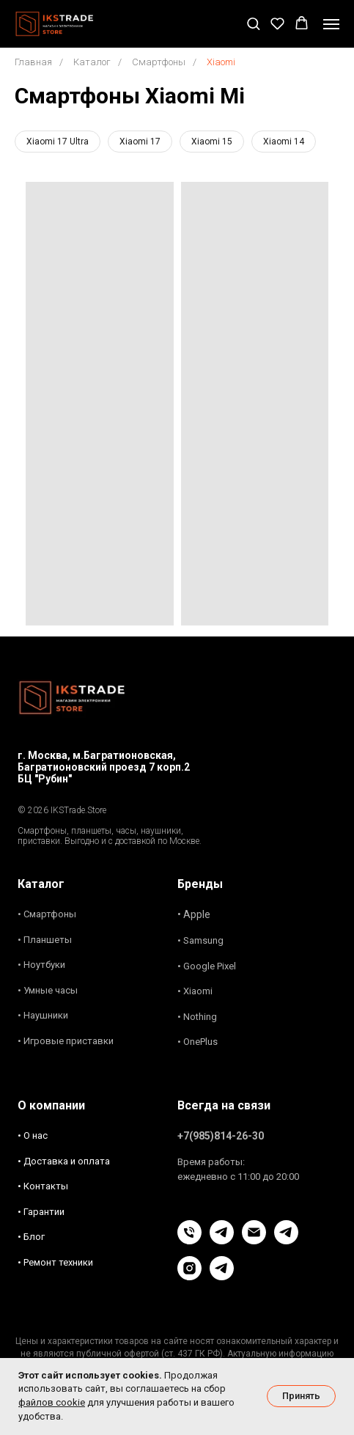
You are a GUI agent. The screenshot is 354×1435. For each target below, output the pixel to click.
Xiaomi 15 (211, 141)
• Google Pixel (206, 966)
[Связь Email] (254, 1240)
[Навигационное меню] (331, 24)
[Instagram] (189, 1276)
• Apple (193, 914)
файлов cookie (51, 1402)
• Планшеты (45, 939)
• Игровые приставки (66, 1040)
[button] (253, 23)
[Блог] (286, 1240)
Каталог (92, 61)
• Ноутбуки (41, 964)
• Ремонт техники (55, 1262)
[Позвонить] (189, 1240)
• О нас (33, 1135)
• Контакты (43, 1186)
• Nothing (197, 1016)
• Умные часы (48, 990)
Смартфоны (158, 61)
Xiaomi (221, 61)
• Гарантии (41, 1211)
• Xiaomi (195, 991)
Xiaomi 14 (283, 141)
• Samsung (200, 940)
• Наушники (43, 1015)
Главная (33, 61)
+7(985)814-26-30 (220, 1136)
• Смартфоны (47, 914)
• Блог (31, 1236)
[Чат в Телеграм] (222, 1240)
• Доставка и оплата (64, 1161)
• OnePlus (197, 1041)
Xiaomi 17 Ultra (57, 141)
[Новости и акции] (222, 1276)
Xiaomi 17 (140, 141)
